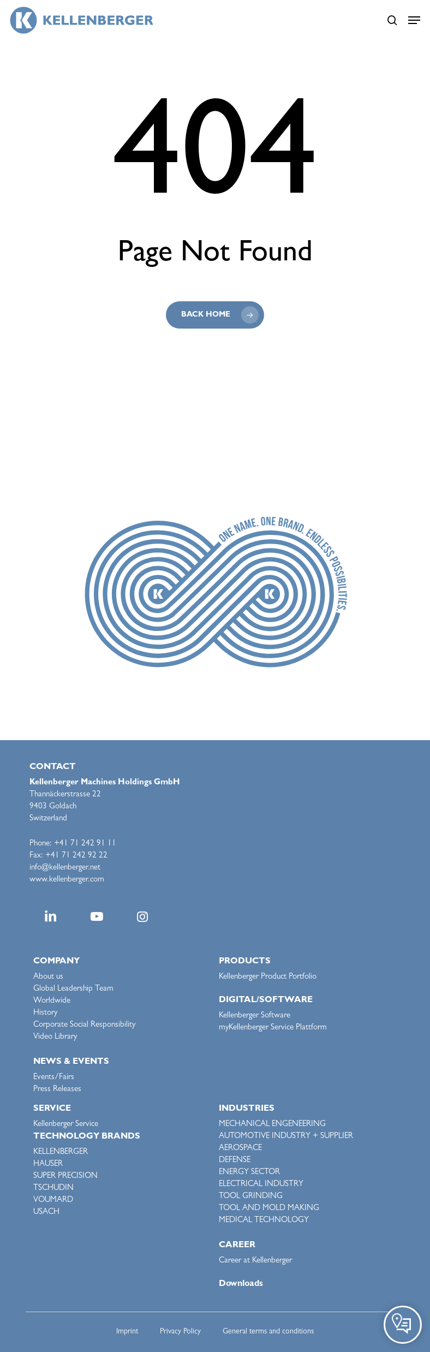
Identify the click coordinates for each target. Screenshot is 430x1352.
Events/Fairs (53, 1078)
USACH (46, 1212)
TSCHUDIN (53, 1188)
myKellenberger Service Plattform (273, 1028)
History (45, 1013)
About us (48, 977)
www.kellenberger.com (66, 880)
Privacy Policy (180, 1332)
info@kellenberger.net (64, 868)
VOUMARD (53, 1200)
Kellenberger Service (65, 1125)
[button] (414, 20)
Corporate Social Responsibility (84, 1025)
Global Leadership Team (73, 989)
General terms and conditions (268, 1332)
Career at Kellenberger (255, 1261)
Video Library (55, 1037)
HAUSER (48, 1164)
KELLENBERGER (60, 1152)
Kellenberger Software (254, 1016)
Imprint (127, 1332)
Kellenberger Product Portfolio (267, 977)
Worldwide (51, 1001)
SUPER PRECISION (65, 1176)
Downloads (241, 1284)
